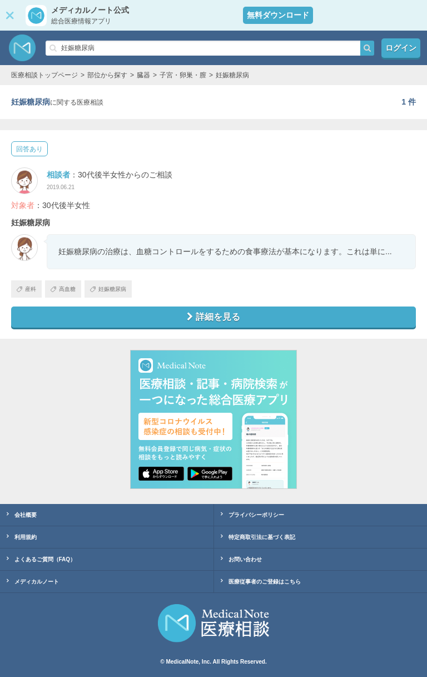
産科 (26, 289)
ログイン (400, 47)
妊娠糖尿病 (108, 289)
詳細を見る (213, 317)
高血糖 (63, 289)
